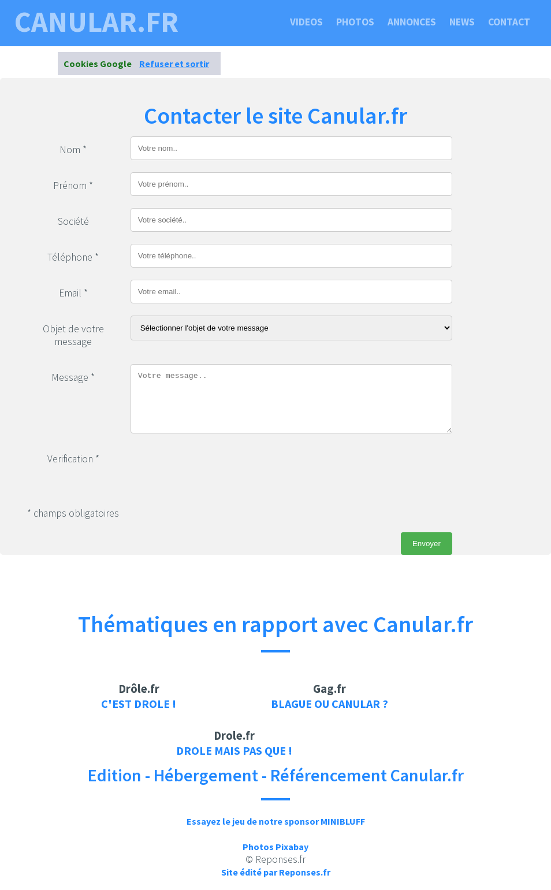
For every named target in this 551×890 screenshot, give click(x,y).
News (462, 22)
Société (73, 221)
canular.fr (96, 22)
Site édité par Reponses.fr (275, 872)
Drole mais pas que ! (234, 750)
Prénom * (73, 185)
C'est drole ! (138, 703)
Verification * (73, 459)
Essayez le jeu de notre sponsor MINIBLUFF (276, 821)
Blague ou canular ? (329, 703)
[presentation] (218, 468)
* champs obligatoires (73, 513)
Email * (73, 293)
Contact (509, 22)
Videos (306, 22)
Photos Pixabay (275, 846)
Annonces (412, 22)
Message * (73, 377)
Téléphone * (73, 257)
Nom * (73, 149)
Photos (355, 22)
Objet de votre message (73, 335)
